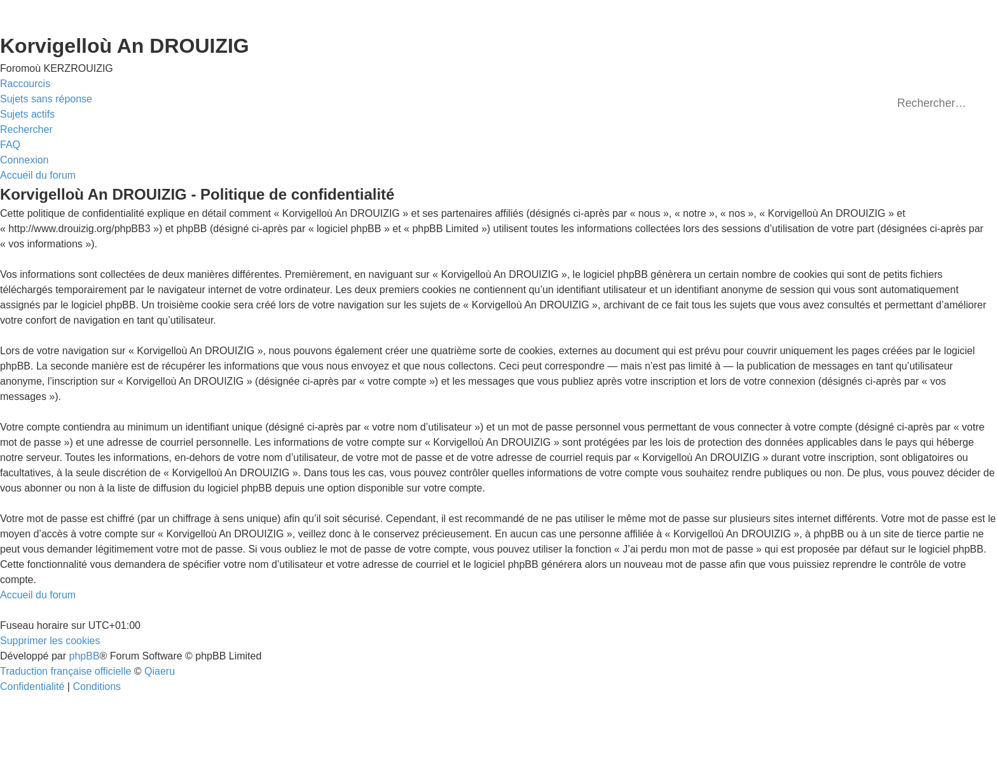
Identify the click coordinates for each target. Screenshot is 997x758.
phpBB (84, 656)
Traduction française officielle (65, 671)
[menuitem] (46, 99)
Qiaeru (159, 671)
